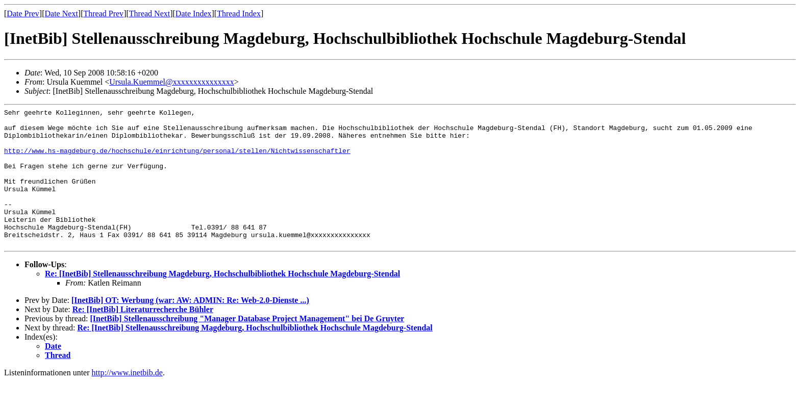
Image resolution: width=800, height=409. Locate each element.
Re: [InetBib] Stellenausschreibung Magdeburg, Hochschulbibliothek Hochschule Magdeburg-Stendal (222, 301)
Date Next (61, 13)
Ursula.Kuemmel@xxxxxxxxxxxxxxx (171, 82)
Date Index (194, 13)
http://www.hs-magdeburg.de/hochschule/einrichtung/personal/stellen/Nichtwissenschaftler (177, 159)
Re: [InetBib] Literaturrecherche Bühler (142, 337)
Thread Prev (103, 13)
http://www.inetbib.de (127, 400)
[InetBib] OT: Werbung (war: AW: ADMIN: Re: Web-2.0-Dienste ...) (190, 327)
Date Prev (23, 13)
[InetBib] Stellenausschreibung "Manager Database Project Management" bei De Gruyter (247, 346)
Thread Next (149, 13)
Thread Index (239, 13)
